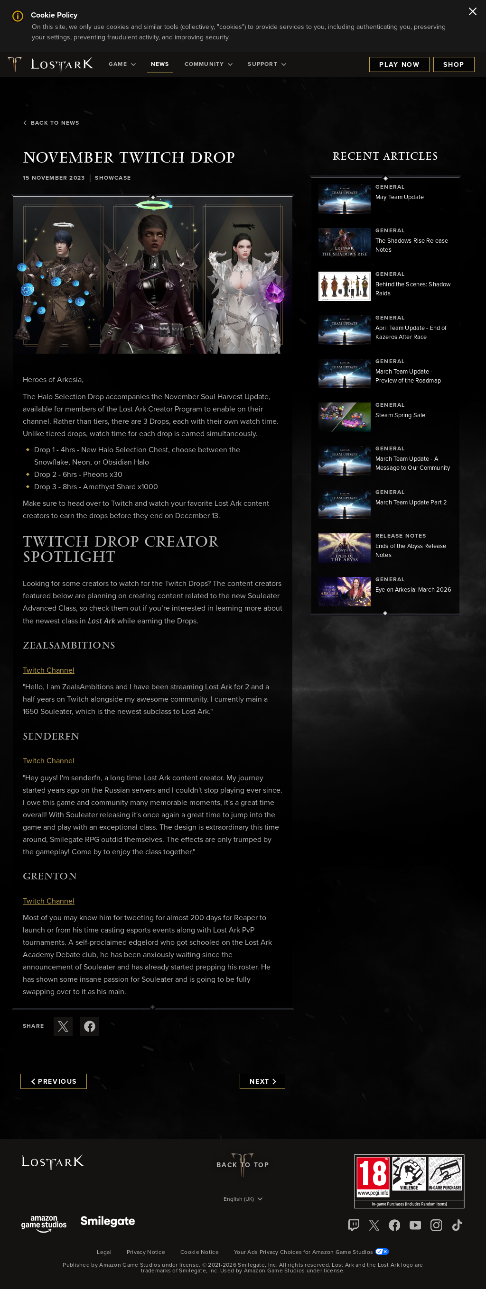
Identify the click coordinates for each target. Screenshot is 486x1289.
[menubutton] (243, 1200)
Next (263, 1082)
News (160, 64)
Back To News (51, 123)
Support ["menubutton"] (267, 64)
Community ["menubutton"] (209, 64)
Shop (454, 65)
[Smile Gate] (108, 1225)
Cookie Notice (199, 1252)
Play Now (399, 65)
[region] (385, 395)
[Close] (473, 12)
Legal (104, 1252)
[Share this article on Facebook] (89, 1026)
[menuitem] (122, 64)
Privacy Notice (146, 1252)
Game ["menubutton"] (122, 64)
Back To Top (242, 1165)
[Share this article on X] (63, 1026)
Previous (54, 1082)
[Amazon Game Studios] (43, 1225)
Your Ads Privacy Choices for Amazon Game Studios (311, 1252)
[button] (152, 275)
